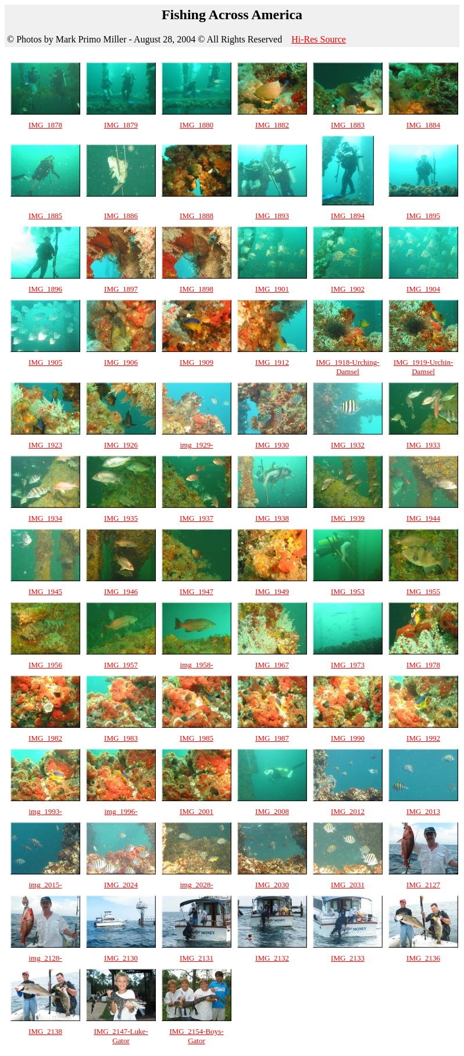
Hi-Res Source (318, 39)
